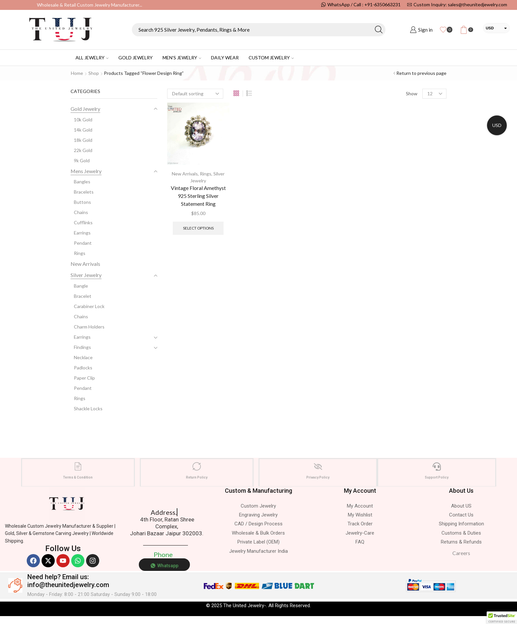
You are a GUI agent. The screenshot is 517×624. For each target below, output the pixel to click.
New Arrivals (185, 173)
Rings (205, 173)
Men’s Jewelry (182, 57)
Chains (81, 212)
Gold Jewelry (135, 57)
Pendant (83, 243)
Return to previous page (421, 73)
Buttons (82, 202)
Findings (82, 347)
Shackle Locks (88, 408)
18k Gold (83, 140)
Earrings (82, 232)
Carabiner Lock (89, 306)
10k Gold (83, 119)
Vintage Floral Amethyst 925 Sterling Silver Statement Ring (198, 196)
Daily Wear (225, 57)
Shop (93, 73)
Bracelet (82, 296)
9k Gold (82, 160)
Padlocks (83, 367)
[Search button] (378, 29)
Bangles (82, 181)
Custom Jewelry (271, 57)
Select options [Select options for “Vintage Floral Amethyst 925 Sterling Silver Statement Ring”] (198, 228)
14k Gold (83, 130)
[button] (502, 617)
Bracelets (84, 192)
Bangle (81, 286)
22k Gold (83, 150)
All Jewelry (92, 57)
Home (77, 73)
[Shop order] (195, 94)
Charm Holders (89, 326)
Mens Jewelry (86, 171)
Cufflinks (83, 222)
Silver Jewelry (86, 275)
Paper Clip (84, 378)
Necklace (83, 357)
